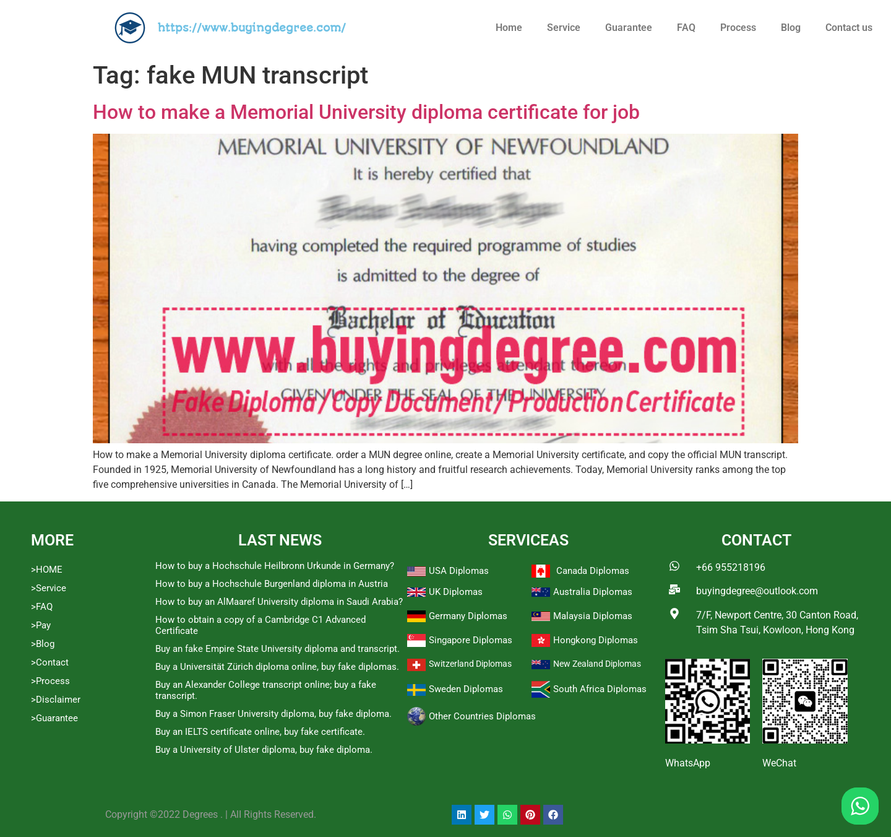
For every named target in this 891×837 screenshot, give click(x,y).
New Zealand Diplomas (597, 664)
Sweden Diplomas (466, 689)
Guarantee (628, 27)
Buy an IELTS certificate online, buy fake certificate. (260, 731)
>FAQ (42, 606)
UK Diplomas (456, 591)
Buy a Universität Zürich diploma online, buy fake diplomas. (277, 666)
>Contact (50, 662)
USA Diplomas (459, 570)
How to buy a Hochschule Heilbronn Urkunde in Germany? (274, 565)
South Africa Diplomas (600, 689)
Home (509, 27)
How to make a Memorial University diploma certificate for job (366, 112)
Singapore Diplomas (470, 640)
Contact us (848, 27)
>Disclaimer (55, 699)
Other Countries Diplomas (482, 716)
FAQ (686, 27)
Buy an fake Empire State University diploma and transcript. (277, 648)
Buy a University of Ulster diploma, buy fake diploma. (263, 749)
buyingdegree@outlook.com (757, 591)
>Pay (41, 625)
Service (563, 27)
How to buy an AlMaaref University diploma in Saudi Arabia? (279, 601)
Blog (791, 27)
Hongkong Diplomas (595, 640)
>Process (50, 681)
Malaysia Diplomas (592, 616)
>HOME (46, 569)
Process (738, 27)
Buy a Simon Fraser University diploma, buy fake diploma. (273, 713)
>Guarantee (54, 718)
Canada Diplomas (592, 570)
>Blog (42, 643)
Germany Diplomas (468, 616)
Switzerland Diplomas (470, 664)
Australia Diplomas (592, 591)
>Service (48, 588)
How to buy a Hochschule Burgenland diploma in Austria (271, 583)
